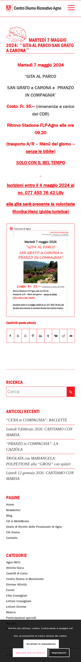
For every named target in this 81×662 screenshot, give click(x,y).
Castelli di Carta (16, 573)
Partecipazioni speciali (21, 618)
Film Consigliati (16, 596)
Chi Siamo (13, 532)
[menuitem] (69, 8)
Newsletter (13, 510)
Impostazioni (59, 652)
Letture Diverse (16, 607)
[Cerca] (40, 392)
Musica (11, 612)
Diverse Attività (16, 584)
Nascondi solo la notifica (30, 652)
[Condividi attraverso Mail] (71, 336)
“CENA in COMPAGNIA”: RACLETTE (36, 420)
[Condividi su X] (18, 336)
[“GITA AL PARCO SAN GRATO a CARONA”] (40, 270)
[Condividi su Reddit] (63, 336)
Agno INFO (13, 562)
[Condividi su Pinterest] (33, 336)
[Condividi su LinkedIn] (40, 336)
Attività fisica (15, 568)
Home (10, 505)
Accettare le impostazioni (41, 644)
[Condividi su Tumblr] (48, 336)
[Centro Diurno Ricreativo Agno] (33, 8)
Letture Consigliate (18, 601)
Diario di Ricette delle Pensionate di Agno (34, 527)
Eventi (10, 590)
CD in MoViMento (17, 521)
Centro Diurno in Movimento (25, 579)
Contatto (12, 538)
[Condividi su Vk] (55, 336)
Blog (9, 516)
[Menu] (69, 8)
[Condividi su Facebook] (10, 336)
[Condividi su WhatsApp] (25, 336)
